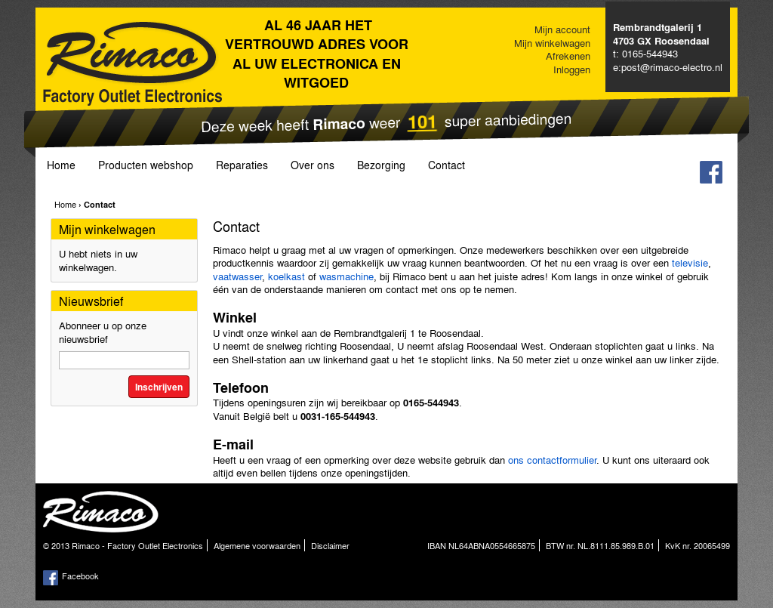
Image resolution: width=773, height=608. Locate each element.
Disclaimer (330, 545)
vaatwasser (237, 276)
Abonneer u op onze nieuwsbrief (102, 332)
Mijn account (562, 29)
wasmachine (346, 276)
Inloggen (571, 69)
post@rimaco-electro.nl (671, 67)
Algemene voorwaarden (257, 545)
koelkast (288, 276)
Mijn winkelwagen (552, 42)
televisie (690, 262)
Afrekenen (568, 55)
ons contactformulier (552, 459)
